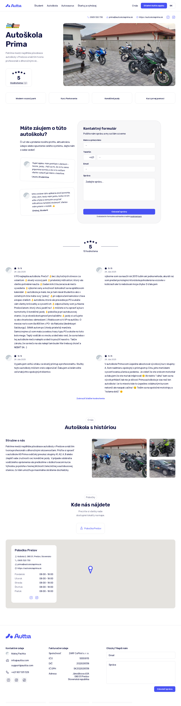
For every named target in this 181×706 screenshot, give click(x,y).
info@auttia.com (20, 660)
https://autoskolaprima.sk (151, 17)
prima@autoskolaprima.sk (121, 17)
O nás (135, 5)
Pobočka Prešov (92, 528)
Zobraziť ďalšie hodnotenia (91, 398)
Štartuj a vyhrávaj (87, 5)
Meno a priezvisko (92, 140)
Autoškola (52, 5)
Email (86, 164)
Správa (86, 175)
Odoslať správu (119, 211)
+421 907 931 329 (20, 672)
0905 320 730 (96, 17)
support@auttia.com (22, 665)
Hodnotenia (18, 82)
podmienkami (136, 216)
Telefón (87, 152)
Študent (38, 5)
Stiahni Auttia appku (154, 5)
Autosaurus (67, 5)
